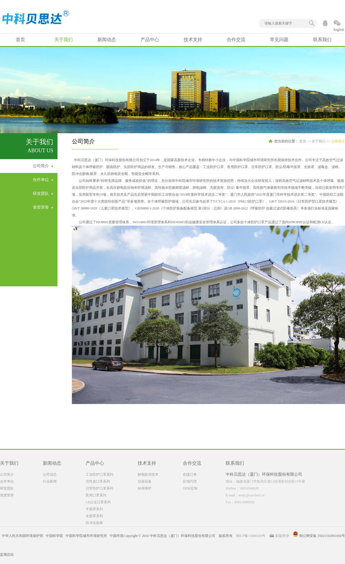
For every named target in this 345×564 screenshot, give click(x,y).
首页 (20, 39)
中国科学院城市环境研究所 (86, 536)
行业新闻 (50, 481)
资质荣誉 (41, 207)
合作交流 (236, 39)
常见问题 (279, 39)
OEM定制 (190, 488)
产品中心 (150, 39)
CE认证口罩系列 (98, 502)
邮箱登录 (282, 536)
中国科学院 (54, 536)
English (339, 29)
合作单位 (41, 180)
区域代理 (190, 481)
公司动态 (50, 474)
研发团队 (41, 193)
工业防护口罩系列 (99, 474)
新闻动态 (106, 39)
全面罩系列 (94, 516)
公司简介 (41, 166)
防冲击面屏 (94, 523)
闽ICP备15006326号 (251, 536)
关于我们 (63, 39)
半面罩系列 (94, 509)
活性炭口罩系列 (98, 481)
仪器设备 (145, 481)
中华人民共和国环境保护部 (22, 536)
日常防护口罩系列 (99, 488)
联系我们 (322, 39)
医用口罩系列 (96, 495)
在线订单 (190, 474)
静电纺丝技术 (148, 474)
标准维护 (145, 488)
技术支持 (193, 39)
